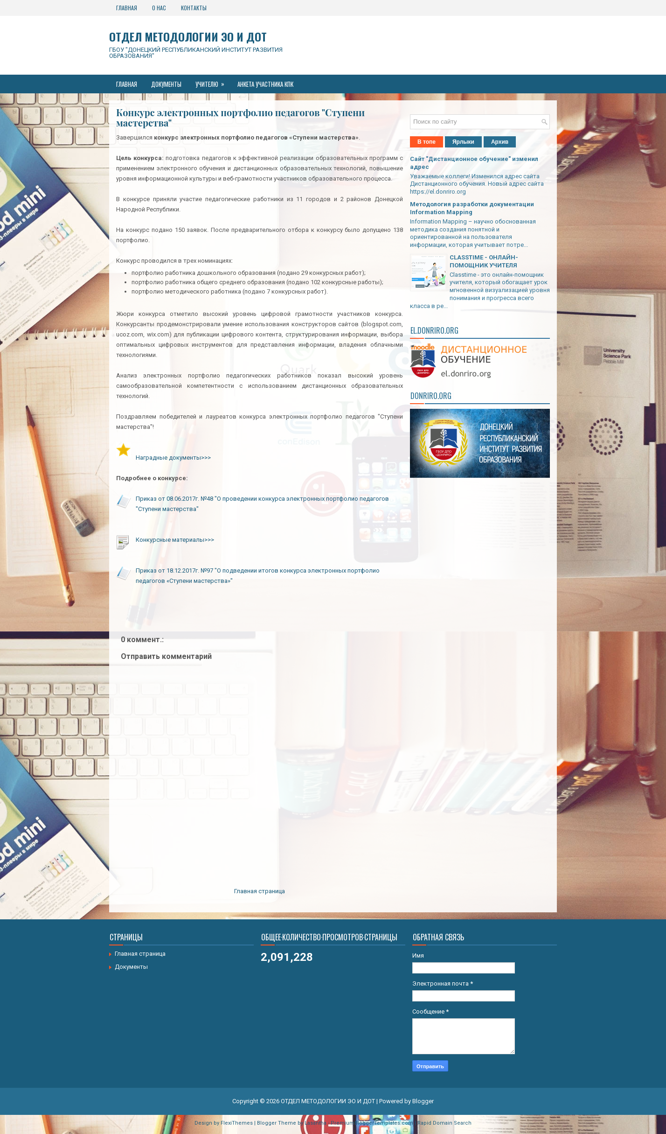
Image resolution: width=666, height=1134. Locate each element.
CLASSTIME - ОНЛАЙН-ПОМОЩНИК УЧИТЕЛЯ (484, 261)
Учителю (212, 82)
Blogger (423, 1101)
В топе (426, 142)
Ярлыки (463, 142)
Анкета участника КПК (265, 84)
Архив (499, 142)
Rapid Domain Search (444, 1123)
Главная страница (259, 891)
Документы (166, 84)
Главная (126, 8)
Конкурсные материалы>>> (175, 539)
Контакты (194, 8)
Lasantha (315, 1123)
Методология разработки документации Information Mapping (472, 208)
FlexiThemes (237, 1123)
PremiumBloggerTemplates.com (372, 1123)
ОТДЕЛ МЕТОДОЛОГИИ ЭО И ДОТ (188, 36)
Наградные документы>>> (173, 457)
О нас (159, 8)
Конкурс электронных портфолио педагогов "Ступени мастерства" (240, 117)
